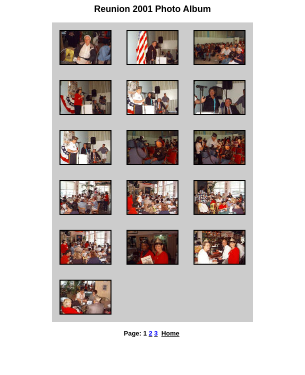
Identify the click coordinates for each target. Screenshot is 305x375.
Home (171, 333)
